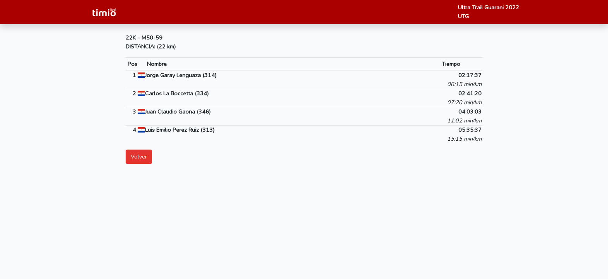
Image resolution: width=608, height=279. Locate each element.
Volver (139, 156)
